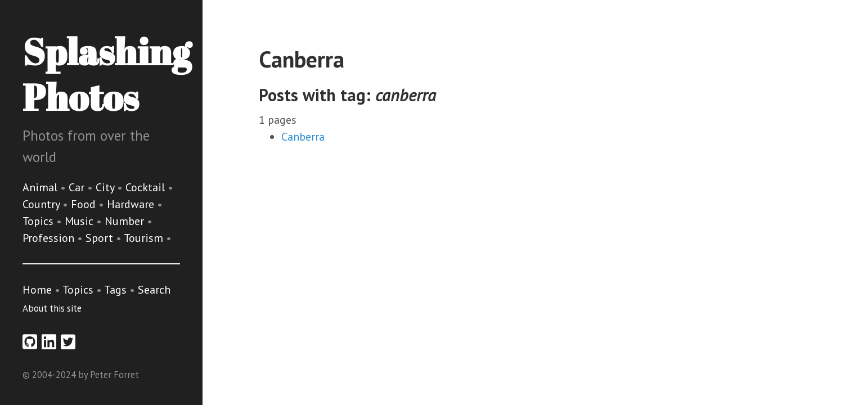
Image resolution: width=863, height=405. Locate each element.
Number (126, 221)
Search (154, 289)
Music (80, 221)
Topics (39, 221)
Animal (41, 187)
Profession (50, 238)
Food (84, 204)
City (106, 187)
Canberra (303, 136)
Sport (101, 238)
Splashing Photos (107, 74)
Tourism (145, 238)
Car (78, 187)
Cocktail (146, 187)
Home (37, 289)
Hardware (132, 204)
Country (42, 204)
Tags (115, 289)
